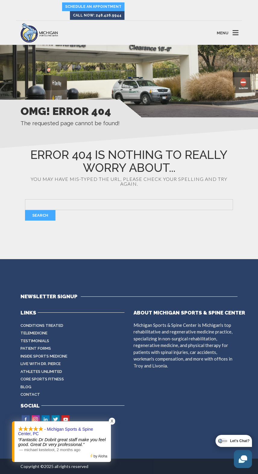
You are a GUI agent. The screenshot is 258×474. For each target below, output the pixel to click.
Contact (30, 394)
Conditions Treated (41, 325)
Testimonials (34, 341)
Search (40, 215)
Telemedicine (33, 333)
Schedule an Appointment (93, 7)
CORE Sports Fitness (42, 379)
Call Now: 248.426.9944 (97, 15)
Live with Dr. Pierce (40, 363)
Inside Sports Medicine (43, 356)
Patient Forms (35, 348)
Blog (25, 387)
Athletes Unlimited (41, 371)
